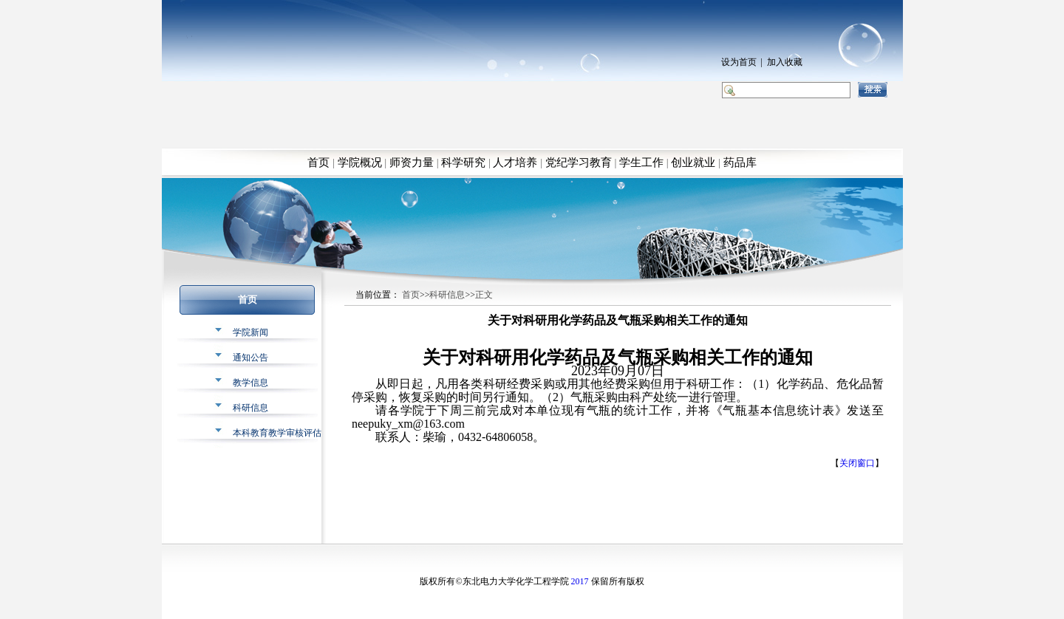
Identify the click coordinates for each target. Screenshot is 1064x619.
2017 (580, 581)
